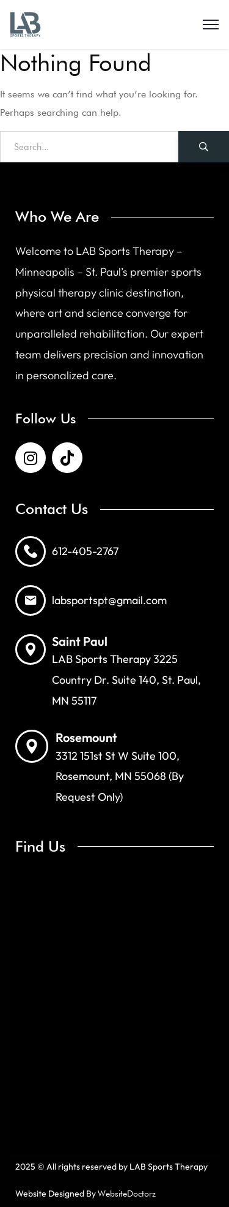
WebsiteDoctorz (127, 1193)
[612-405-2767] (30, 551)
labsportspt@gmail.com (109, 600)
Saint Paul (79, 641)
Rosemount (86, 737)
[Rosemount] (31, 746)
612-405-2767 (85, 551)
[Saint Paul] (30, 649)
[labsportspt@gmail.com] (30, 600)
